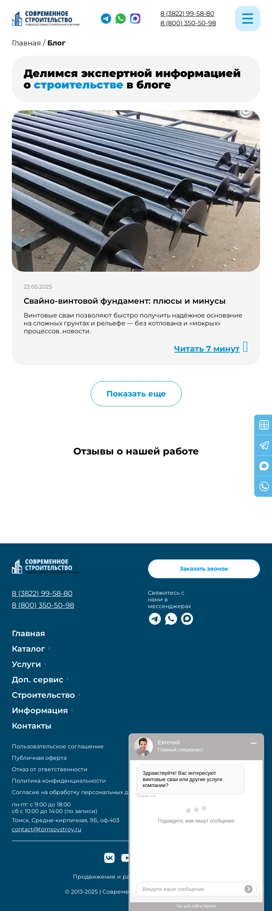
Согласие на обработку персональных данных (78, 792)
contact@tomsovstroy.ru (46, 829)
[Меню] (247, 18)
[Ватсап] (120, 18)
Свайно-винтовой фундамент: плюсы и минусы (125, 301)
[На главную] (46, 18)
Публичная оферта (39, 758)
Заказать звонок (204, 568)
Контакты (32, 726)
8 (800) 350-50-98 (188, 23)
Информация (40, 710)
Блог (56, 43)
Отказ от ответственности (50, 769)
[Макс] (135, 18)
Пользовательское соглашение (58, 746)
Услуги (26, 664)
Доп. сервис (37, 679)
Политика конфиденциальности (59, 781)
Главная (26, 43)
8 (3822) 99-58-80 (187, 13)
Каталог (28, 649)
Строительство (43, 695)
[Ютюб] (127, 858)
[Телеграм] (106, 18)
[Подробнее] (136, 191)
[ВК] (109, 858)
